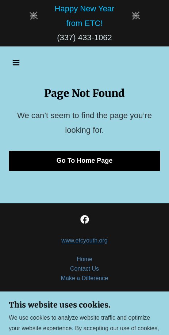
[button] (26, 62)
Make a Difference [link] (84, 278)
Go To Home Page (85, 160)
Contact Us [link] (84, 269)
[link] (84, 219)
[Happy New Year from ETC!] (84, 15)
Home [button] (84, 259)
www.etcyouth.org (84, 240)
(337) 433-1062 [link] (84, 37)
